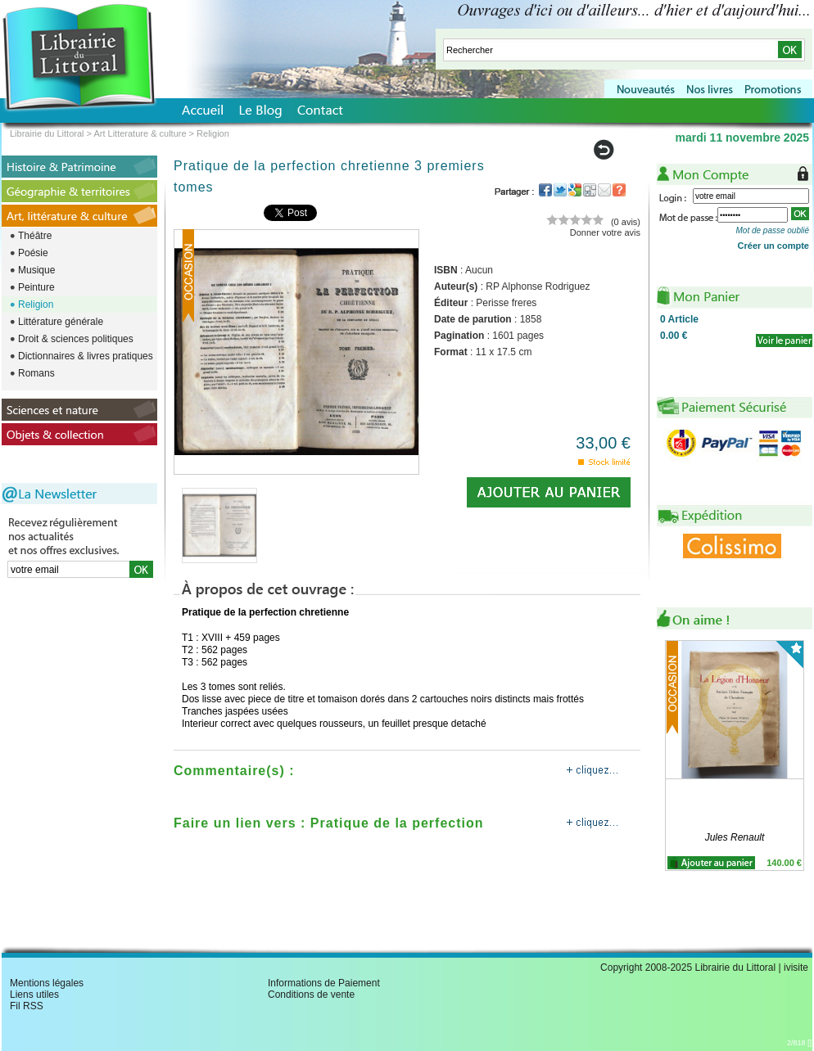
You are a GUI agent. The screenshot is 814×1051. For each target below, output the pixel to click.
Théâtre (35, 235)
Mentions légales (47, 983)
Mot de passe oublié (772, 230)
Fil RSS (26, 1006)
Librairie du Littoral (47, 133)
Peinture (36, 287)
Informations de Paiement (324, 983)
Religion (35, 304)
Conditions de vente (311, 994)
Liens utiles (34, 994)
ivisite (796, 967)
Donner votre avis (605, 232)
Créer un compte (773, 245)
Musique (36, 270)
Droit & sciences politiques (75, 339)
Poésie (33, 253)
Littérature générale (60, 321)
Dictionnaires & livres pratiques (85, 356)
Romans (36, 373)
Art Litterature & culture (139, 133)
